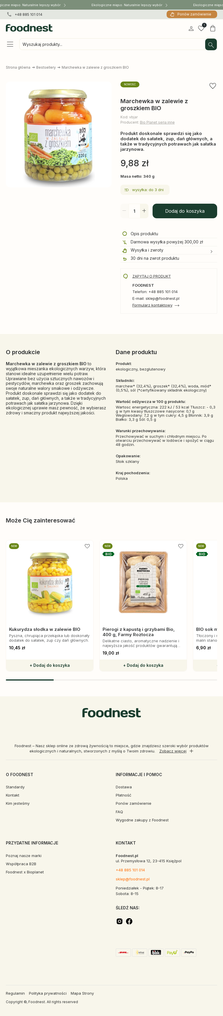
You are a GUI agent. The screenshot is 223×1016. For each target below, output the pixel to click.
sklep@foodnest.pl (133, 879)
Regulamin (15, 993)
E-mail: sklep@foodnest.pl (155, 298)
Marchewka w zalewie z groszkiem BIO (95, 67)
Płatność (123, 795)
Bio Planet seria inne (157, 122)
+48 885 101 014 (28, 14)
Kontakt (12, 795)
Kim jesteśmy (18, 803)
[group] (50, 605)
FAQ (119, 811)
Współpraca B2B (21, 863)
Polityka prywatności (48, 993)
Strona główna (18, 67)
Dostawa (124, 787)
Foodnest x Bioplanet (25, 872)
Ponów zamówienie (194, 14)
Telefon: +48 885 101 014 (155, 292)
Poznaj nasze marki (24, 855)
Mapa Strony (82, 993)
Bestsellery (46, 67)
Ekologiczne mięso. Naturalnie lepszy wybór (129, 5)
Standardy (15, 787)
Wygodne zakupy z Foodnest (142, 820)
